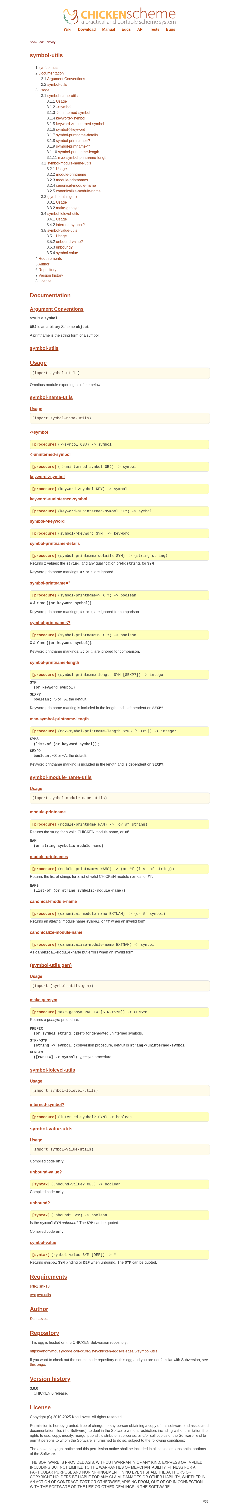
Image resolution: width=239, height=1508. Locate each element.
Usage (44, 90)
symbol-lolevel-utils (63, 214)
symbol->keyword (70, 129)
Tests (154, 29)
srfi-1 (34, 1290)
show (33, 42)
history (51, 42)
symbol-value (67, 253)
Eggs (126, 29)
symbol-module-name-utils (69, 163)
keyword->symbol (70, 118)
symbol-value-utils (62, 230)
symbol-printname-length (78, 152)
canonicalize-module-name (78, 191)
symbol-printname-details (77, 135)
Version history (51, 275)
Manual (108, 29)
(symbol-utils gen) (62, 197)
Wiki (67, 29)
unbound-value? (69, 242)
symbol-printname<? (73, 146)
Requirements (50, 259)
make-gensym (67, 208)
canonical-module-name (76, 185)
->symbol (63, 107)
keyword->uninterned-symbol (80, 124)
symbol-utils (48, 68)
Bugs (170, 29)
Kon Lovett (39, 1322)
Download (87, 29)
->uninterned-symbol (73, 113)
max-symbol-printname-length (83, 158)
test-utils (44, 1298)
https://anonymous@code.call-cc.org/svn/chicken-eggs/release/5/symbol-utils (93, 1355)
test (33, 1298)
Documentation (51, 73)
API (140, 29)
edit (41, 42)
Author (43, 264)
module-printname (71, 174)
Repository (47, 270)
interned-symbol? (70, 225)
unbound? (64, 247)
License (45, 281)
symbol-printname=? (73, 141)
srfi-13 (44, 1290)
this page (37, 1368)
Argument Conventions (66, 79)
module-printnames (72, 180)
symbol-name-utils (62, 96)
